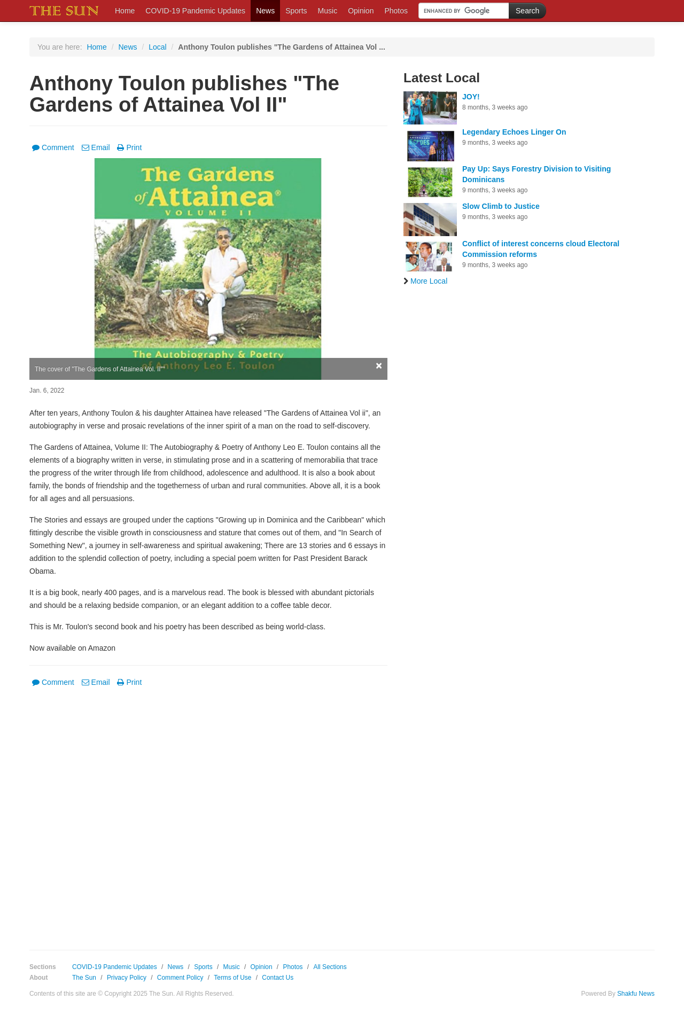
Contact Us (277, 977)
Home (125, 10)
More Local (425, 281)
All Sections (329, 967)
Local (157, 47)
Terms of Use (232, 977)
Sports (296, 10)
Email (96, 147)
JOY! (471, 96)
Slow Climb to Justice (501, 206)
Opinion (361, 10)
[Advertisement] (208, 811)
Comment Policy (180, 977)
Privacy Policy (126, 977)
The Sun (84, 977)
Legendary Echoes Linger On (514, 132)
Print (129, 147)
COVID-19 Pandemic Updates (195, 10)
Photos (396, 10)
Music (328, 10)
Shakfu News (636, 993)
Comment (53, 147)
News (265, 10)
